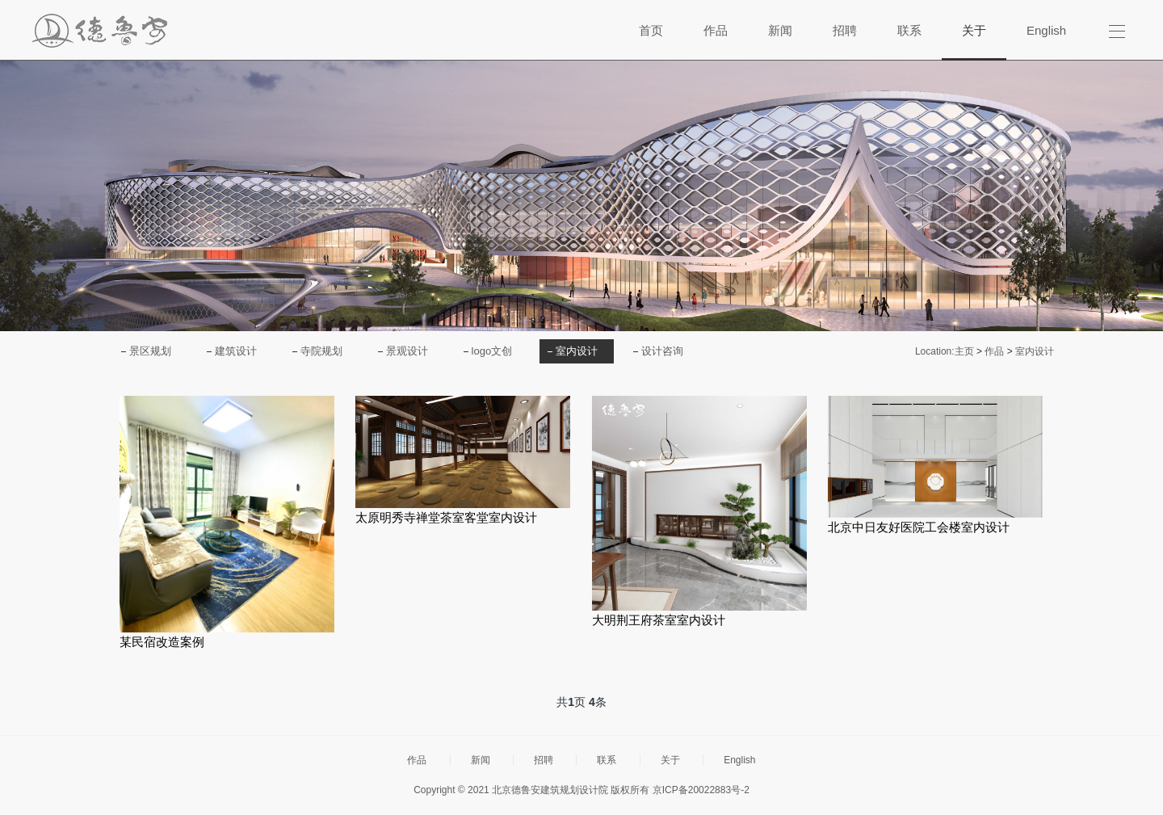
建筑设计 (236, 351)
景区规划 (150, 351)
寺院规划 (321, 351)
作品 (994, 351)
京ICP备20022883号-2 (701, 790)
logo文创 (492, 351)
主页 (964, 351)
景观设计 (407, 351)
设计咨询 (662, 351)
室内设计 (577, 351)
